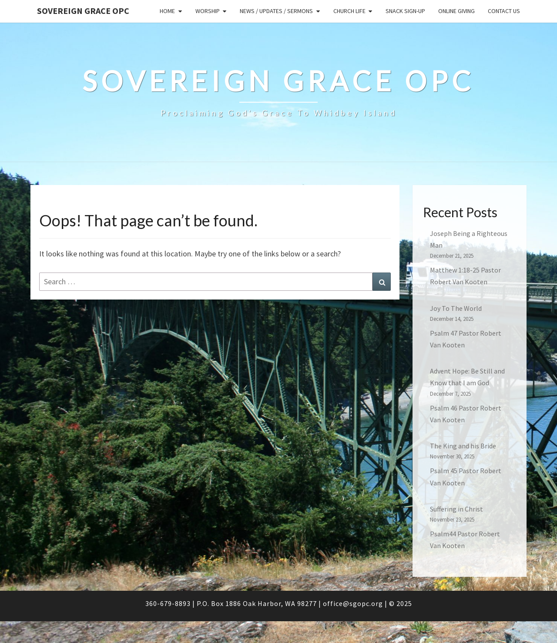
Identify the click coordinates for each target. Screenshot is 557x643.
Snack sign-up (405, 11)
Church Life (349, 11)
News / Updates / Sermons (276, 11)
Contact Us (504, 11)
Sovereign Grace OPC (83, 10)
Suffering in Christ (456, 509)
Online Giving (456, 11)
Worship (207, 11)
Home (167, 11)
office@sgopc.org (353, 603)
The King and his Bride (463, 445)
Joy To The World (456, 308)
